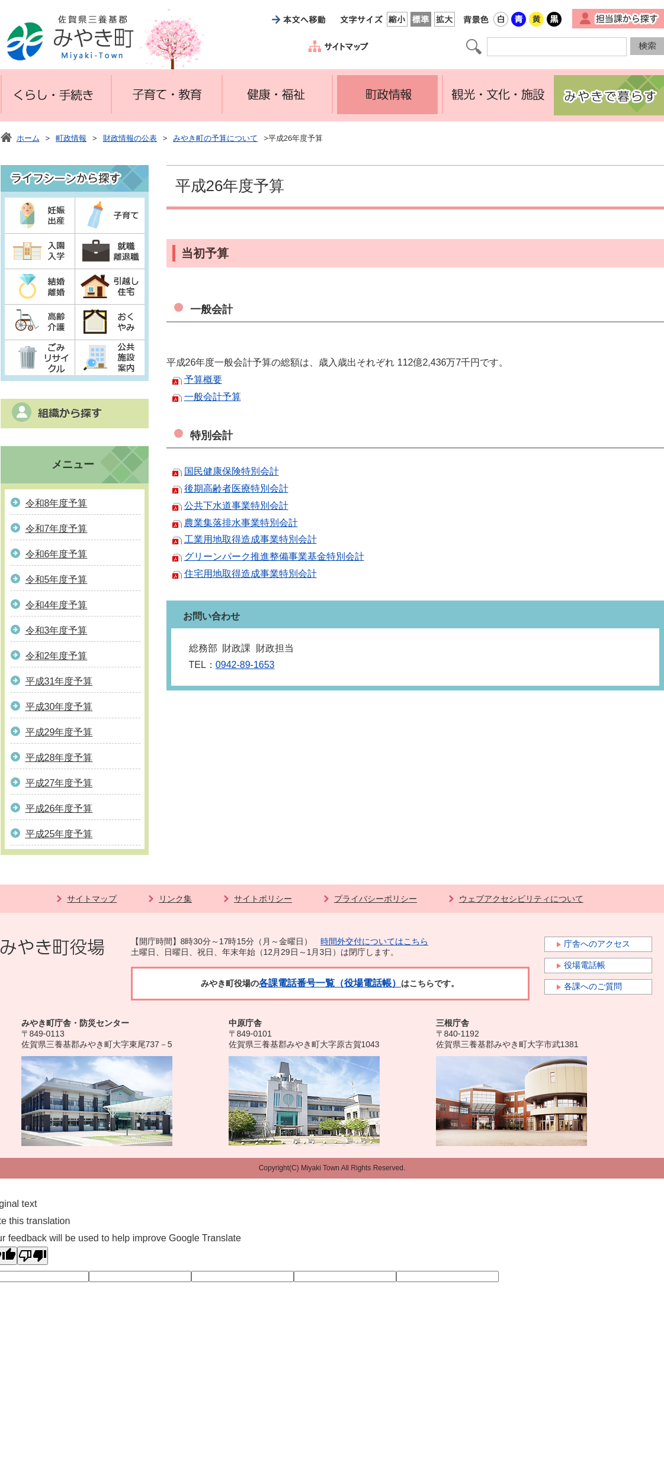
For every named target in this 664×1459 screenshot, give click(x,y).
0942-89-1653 (245, 665)
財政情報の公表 (130, 138)
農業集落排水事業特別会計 (241, 523)
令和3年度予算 (56, 630)
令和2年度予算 (56, 656)
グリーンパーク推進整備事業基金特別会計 (274, 556)
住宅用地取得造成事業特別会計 (250, 574)
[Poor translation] (32, 1256)
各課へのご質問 (593, 986)
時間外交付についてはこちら (374, 941)
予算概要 (203, 380)
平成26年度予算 (59, 808)
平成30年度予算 (59, 707)
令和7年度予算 (56, 529)
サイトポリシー (263, 898)
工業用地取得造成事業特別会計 (250, 539)
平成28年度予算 (59, 758)
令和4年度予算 (56, 605)
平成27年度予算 (59, 783)
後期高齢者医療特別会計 (236, 488)
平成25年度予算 (59, 834)
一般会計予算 (212, 397)
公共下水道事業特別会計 (236, 506)
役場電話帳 (584, 965)
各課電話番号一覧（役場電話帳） (330, 983)
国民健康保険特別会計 (231, 471)
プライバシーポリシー (375, 898)
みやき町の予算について (215, 138)
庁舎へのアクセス (597, 943)
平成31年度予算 (59, 681)
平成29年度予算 (59, 732)
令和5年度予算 (56, 579)
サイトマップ (92, 898)
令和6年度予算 (56, 554)
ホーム (28, 138)
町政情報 (71, 138)
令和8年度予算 (56, 503)
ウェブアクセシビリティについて (521, 898)
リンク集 (175, 898)
